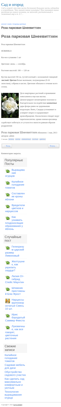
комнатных (26, 139)
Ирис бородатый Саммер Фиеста (15, 317)
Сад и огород (12, 4)
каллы (17, 139)
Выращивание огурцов (15, 172)
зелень (11, 139)
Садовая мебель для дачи (15, 366)
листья (35, 139)
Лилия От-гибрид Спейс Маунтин (14, 279)
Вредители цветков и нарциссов (15, 208)
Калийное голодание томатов (14, 184)
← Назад (7, 146)
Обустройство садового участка (15, 373)
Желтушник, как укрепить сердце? (15, 266)
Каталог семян (6, 24)
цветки (43, 139)
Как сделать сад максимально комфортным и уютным (14, 383)
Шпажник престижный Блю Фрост (15, 290)
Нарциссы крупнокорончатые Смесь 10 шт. (14, 304)
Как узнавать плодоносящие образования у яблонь (14, 222)
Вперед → (53, 146)
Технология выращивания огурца (13, 394)
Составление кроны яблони (15, 196)
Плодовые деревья (19, 24)
